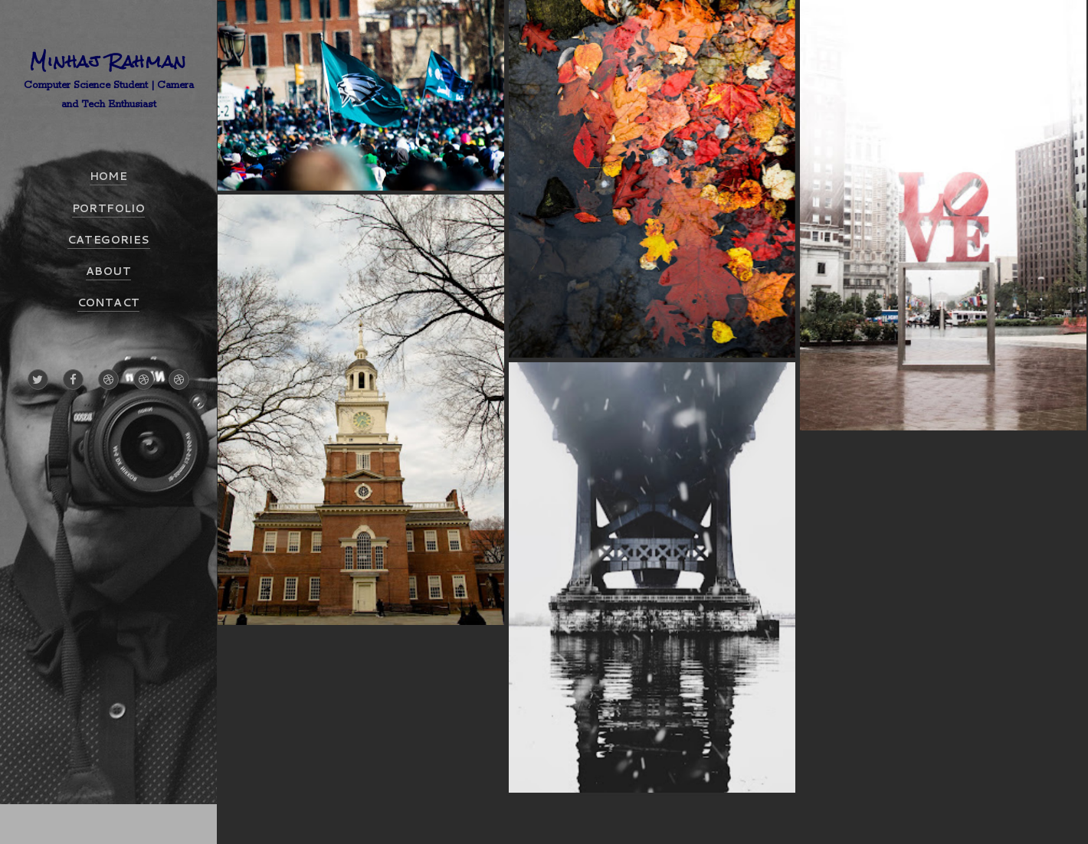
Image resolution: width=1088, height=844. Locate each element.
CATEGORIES (108, 239)
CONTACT (108, 302)
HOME (109, 176)
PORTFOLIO (109, 208)
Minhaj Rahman (108, 61)
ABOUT (108, 271)
